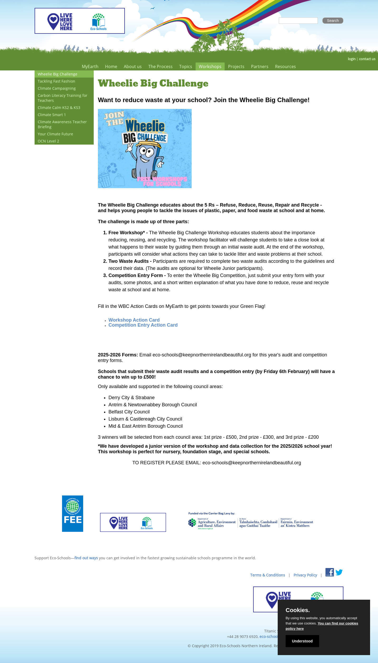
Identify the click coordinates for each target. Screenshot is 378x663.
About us (133, 66)
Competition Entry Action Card (143, 325)
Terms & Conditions (267, 575)
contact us (367, 59)
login (352, 59)
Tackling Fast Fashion (56, 81)
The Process (160, 66)
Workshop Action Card (134, 320)
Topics (185, 66)
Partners (259, 66)
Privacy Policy (305, 575)
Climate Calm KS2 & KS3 (59, 107)
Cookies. (298, 610)
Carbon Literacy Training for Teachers (62, 98)
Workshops (210, 66)
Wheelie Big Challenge (57, 74)
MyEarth (90, 66)
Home (111, 66)
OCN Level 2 (48, 141)
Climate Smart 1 (52, 114)
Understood (302, 641)
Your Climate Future (55, 133)
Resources (285, 66)
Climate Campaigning (57, 88)
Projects (236, 66)
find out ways (86, 557)
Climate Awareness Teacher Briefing (62, 124)
